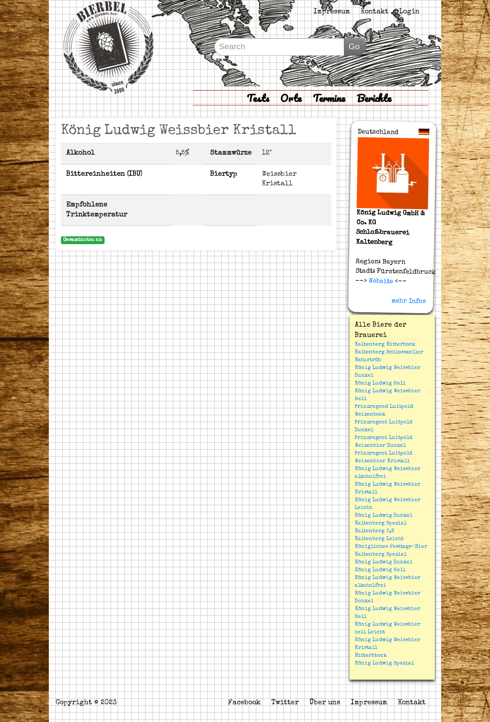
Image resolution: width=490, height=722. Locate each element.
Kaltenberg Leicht (379, 539)
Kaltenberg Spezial (381, 523)
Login (409, 12)
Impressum (332, 12)
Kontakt (374, 12)
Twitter (285, 703)
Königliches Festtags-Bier (391, 547)
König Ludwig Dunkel (383, 515)
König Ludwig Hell (380, 383)
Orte (291, 97)
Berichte (373, 97)
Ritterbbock (371, 655)
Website (380, 281)
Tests (258, 97)
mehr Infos (408, 301)
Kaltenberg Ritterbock (385, 344)
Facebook (244, 703)
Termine (329, 97)
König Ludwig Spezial (384, 663)
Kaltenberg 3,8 (374, 531)
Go (354, 46)
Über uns (324, 703)
